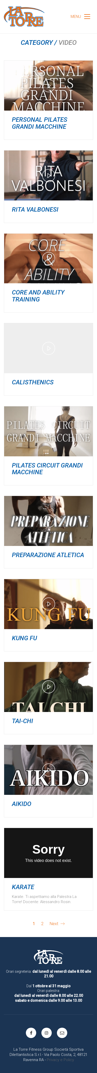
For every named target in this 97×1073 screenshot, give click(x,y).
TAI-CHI (22, 721)
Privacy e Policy (60, 1059)
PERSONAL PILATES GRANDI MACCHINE (39, 123)
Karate (23, 887)
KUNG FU (24, 638)
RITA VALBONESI (35, 209)
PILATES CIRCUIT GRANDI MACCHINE (47, 469)
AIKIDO (21, 804)
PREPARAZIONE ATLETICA (48, 555)
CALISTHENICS (33, 382)
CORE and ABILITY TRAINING (38, 296)
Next (57, 923)
